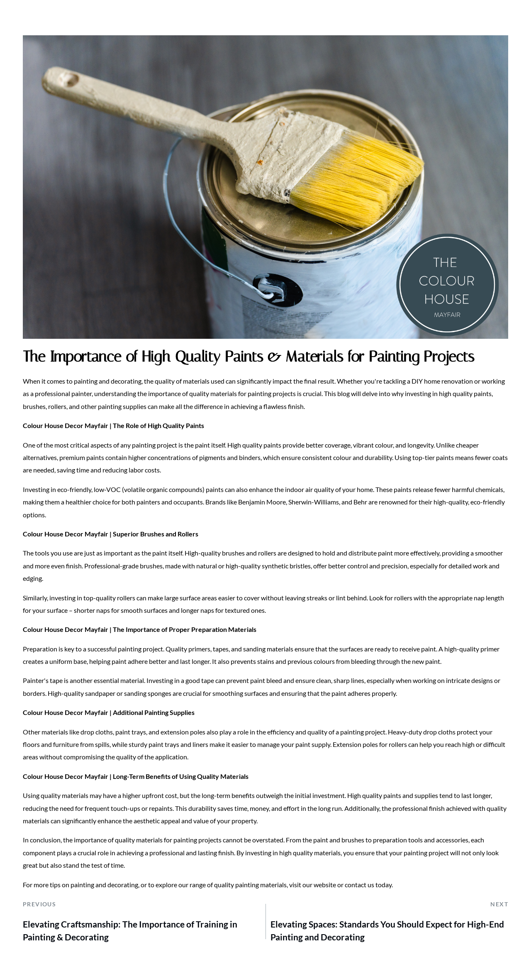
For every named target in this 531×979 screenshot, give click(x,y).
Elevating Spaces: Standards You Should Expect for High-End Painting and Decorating (387, 930)
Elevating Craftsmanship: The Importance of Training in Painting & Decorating (130, 930)
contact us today (368, 884)
